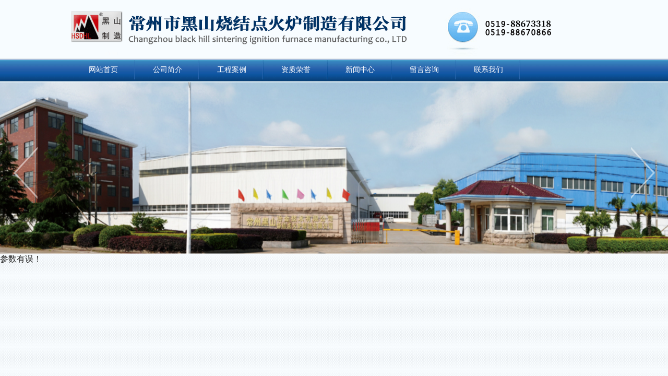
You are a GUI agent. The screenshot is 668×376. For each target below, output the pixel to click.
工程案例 (231, 69)
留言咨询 (424, 69)
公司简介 (167, 69)
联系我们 (488, 69)
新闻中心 (360, 69)
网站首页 (103, 69)
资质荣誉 (296, 69)
